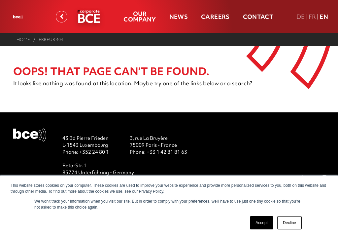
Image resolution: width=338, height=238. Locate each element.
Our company (139, 16)
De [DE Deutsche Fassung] (300, 17)
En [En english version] (324, 17)
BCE (88, 18)
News (178, 17)
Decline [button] (289, 222)
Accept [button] (261, 222)
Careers (215, 17)
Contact (258, 17)
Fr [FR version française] (312, 17)
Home (23, 39)
